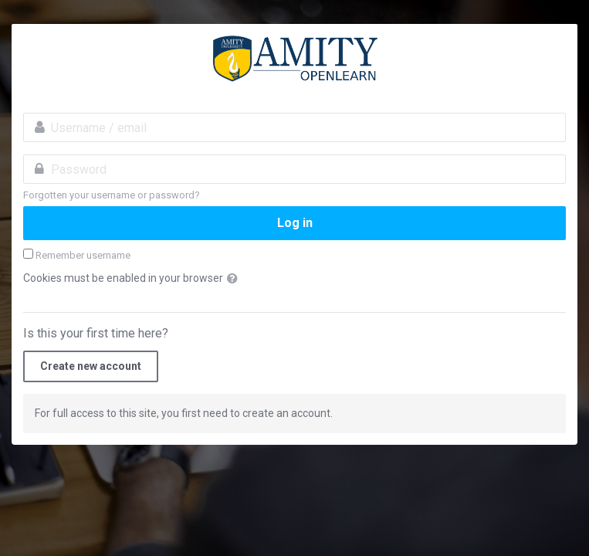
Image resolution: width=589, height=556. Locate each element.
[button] (235, 279)
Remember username (83, 255)
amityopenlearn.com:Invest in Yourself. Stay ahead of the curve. (294, 59)
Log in (295, 222)
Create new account (90, 366)
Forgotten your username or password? (111, 195)
